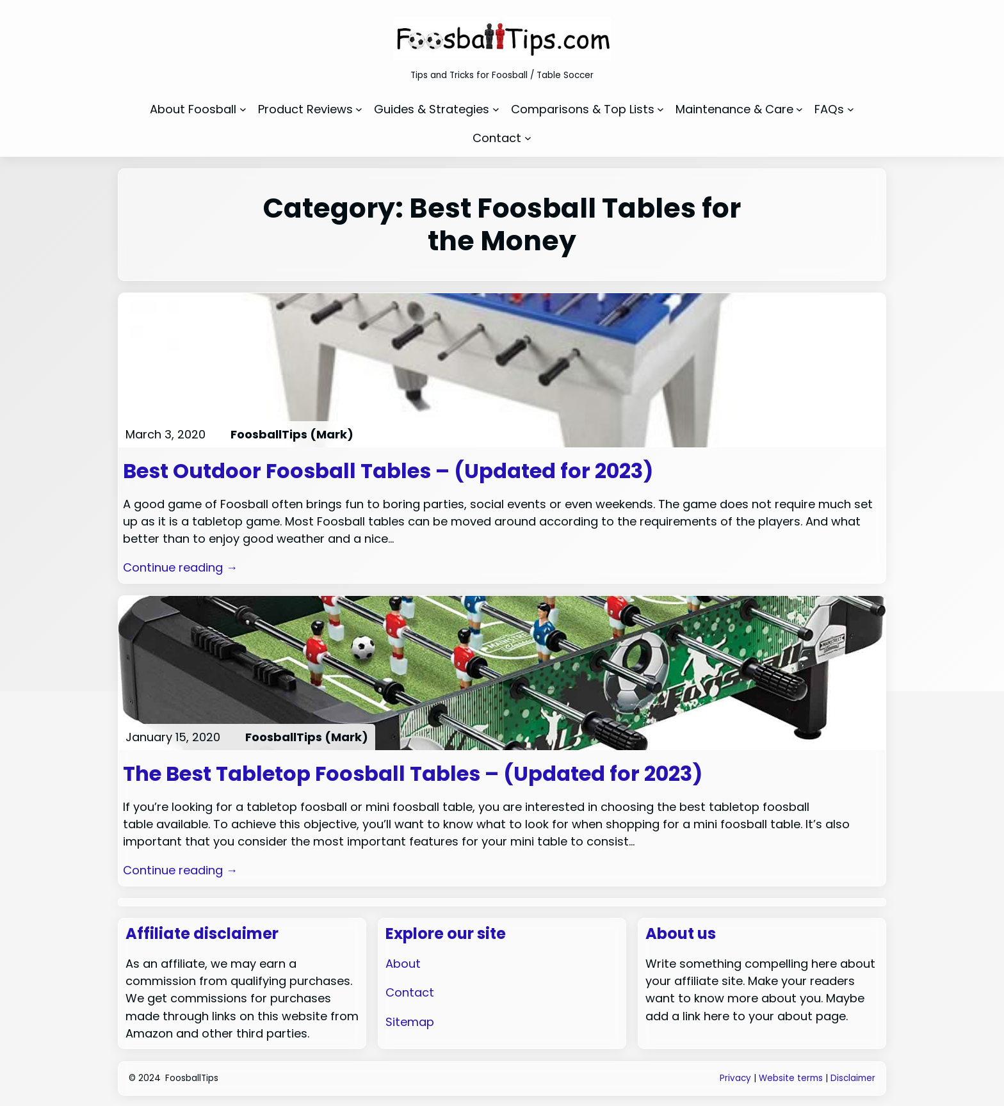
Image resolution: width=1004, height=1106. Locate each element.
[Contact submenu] (527, 137)
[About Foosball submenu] (243, 109)
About (403, 964)
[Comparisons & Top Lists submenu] (660, 109)
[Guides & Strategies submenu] (495, 109)
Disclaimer (852, 1078)
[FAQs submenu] (850, 109)
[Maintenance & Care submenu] (799, 109)
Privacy (735, 1078)
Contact (409, 992)
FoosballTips (191, 1078)
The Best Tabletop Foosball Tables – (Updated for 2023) (412, 774)
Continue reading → (180, 567)
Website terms (791, 1078)
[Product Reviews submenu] (358, 109)
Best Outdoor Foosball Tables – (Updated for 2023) (388, 471)
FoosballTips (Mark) (292, 434)
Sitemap (409, 1022)
